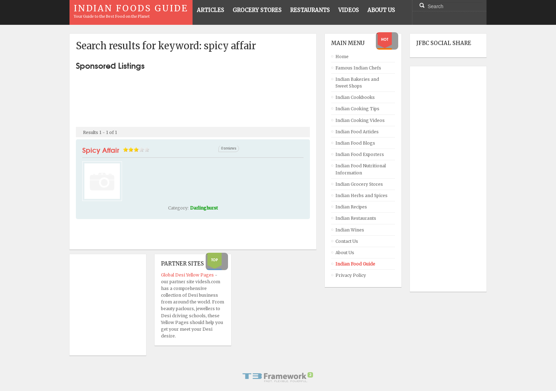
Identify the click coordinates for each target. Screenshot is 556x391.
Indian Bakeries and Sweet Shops (357, 83)
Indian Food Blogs (355, 143)
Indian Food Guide (355, 264)
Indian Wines (349, 230)
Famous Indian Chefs (358, 68)
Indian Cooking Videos (360, 120)
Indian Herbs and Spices (361, 195)
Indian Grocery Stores (359, 184)
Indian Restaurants (355, 218)
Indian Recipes (351, 207)
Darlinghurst (204, 208)
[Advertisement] (193, 95)
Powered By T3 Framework (278, 377)
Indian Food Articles (357, 131)
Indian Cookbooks (355, 97)
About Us (344, 252)
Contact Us (346, 241)
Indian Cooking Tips (357, 108)
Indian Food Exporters (359, 154)
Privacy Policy (350, 275)
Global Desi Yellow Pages (188, 275)
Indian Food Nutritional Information (360, 169)
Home (342, 56)
